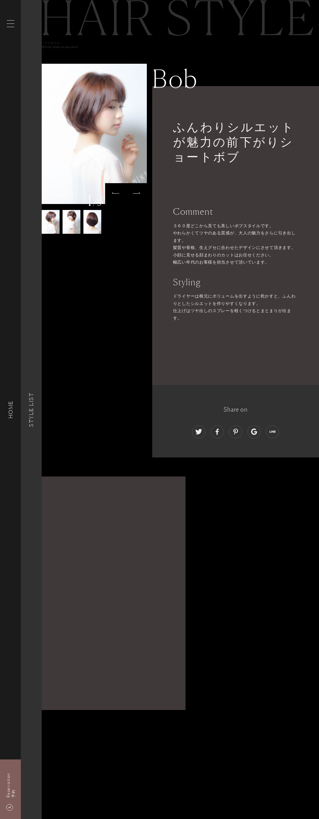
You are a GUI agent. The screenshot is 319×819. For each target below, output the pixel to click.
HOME (10, 409)
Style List (31, 409)
